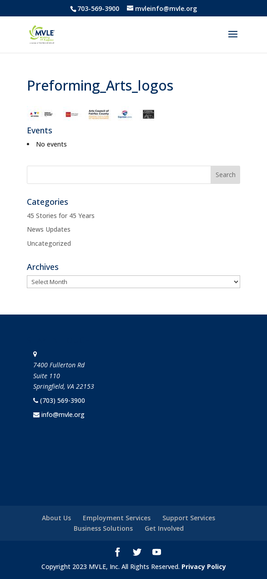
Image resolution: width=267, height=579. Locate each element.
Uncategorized (49, 243)
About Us (56, 517)
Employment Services (117, 517)
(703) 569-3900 (62, 400)
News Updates (49, 229)
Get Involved (164, 528)
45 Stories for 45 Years (61, 215)
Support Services (188, 517)
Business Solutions (103, 528)
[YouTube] (156, 553)
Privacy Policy (203, 566)
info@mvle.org (63, 414)
